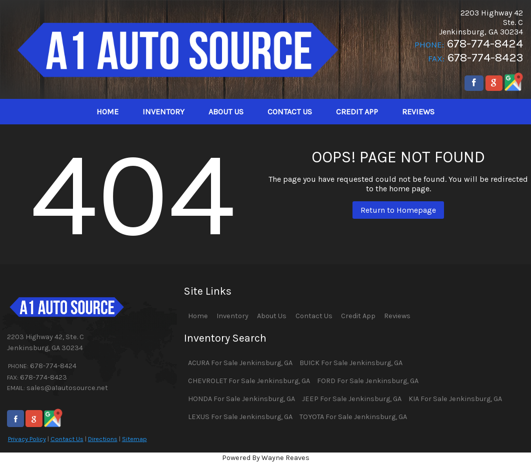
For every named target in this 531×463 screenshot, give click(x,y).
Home (198, 316)
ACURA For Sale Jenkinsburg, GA (240, 363)
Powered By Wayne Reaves (266, 458)
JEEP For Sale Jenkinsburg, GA (352, 399)
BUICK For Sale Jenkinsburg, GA (351, 363)
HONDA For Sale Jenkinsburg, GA (241, 399)
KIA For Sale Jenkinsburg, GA (455, 399)
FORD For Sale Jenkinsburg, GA (367, 381)
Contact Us (67, 439)
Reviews (397, 316)
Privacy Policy (27, 439)
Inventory (232, 316)
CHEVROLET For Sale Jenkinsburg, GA (249, 381)
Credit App (358, 316)
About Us (271, 316)
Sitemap (134, 439)
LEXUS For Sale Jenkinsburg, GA (240, 417)
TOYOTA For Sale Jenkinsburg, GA (353, 417)
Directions (103, 439)
